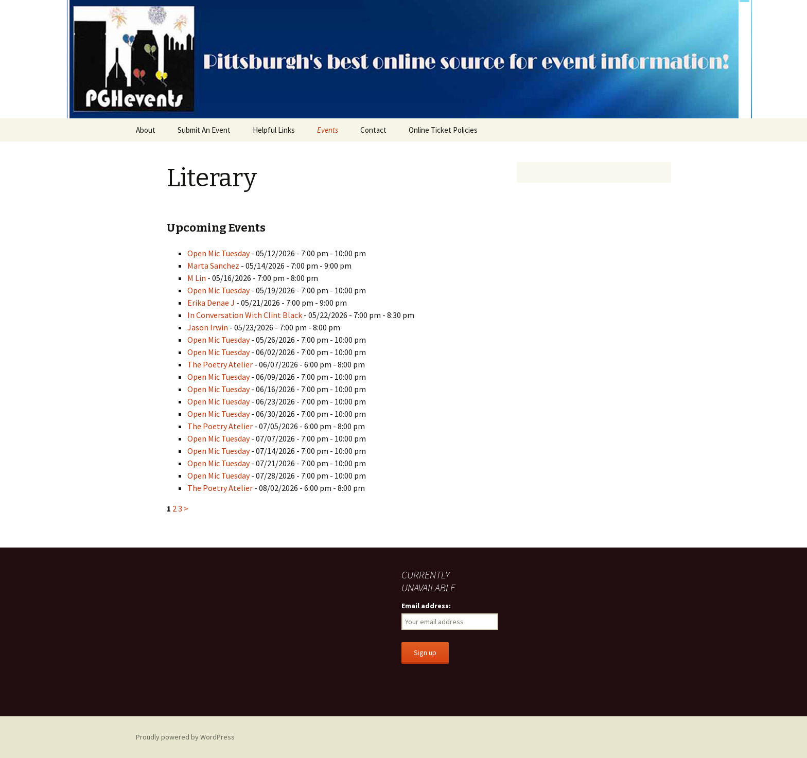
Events (327, 130)
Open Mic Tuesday (218, 253)
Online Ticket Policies (443, 130)
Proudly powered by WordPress (185, 737)
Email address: (426, 605)
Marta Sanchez (213, 265)
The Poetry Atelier (220, 364)
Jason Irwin (207, 327)
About (145, 130)
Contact (373, 130)
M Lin (196, 278)
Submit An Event (204, 130)
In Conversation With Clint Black (244, 315)
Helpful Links (274, 130)
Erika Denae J (211, 302)
